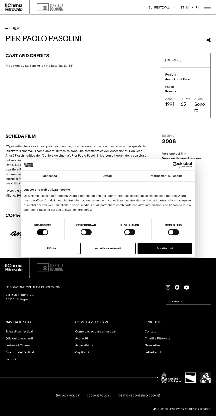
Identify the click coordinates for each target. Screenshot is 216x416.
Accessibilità (84, 345)
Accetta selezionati (108, 248)
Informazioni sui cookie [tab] (166, 175)
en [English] (187, 7)
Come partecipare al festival (95, 331)
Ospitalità (82, 352)
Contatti (151, 331)
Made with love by (181, 409)
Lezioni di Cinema (18, 345)
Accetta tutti (164, 248)
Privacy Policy (68, 395)
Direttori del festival (19, 352)
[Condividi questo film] (209, 40)
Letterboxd (153, 352)
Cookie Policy (99, 395)
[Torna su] (174, 301)
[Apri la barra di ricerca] (197, 7)
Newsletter (152, 345)
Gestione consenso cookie (139, 395)
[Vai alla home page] (13, 7)
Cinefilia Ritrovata (157, 338)
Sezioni (10, 359)
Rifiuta (51, 248)
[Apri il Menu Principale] (207, 7)
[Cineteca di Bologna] (50, 267)
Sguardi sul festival (19, 331)
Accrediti (81, 338)
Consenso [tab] (50, 175)
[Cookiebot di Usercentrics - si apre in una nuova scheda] (175, 165)
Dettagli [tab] (108, 175)
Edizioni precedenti (19, 338)
